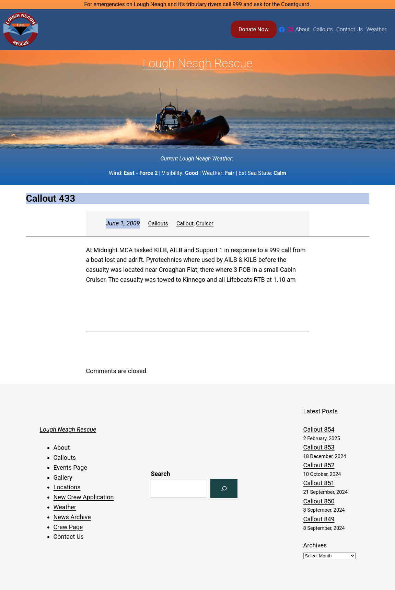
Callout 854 (319, 429)
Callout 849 (319, 519)
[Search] (223, 488)
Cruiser (204, 223)
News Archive (72, 517)
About (62, 447)
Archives (315, 545)
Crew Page (68, 527)
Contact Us (69, 536)
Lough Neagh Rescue (197, 63)
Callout (185, 223)
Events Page (70, 467)
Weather (65, 507)
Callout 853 (319, 447)
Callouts (158, 223)
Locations (67, 487)
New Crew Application (84, 497)
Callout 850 (319, 501)
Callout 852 (319, 465)
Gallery (63, 477)
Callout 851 (319, 483)
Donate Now (253, 29)
